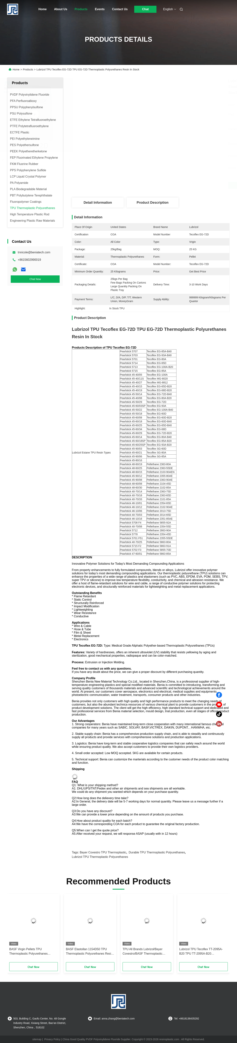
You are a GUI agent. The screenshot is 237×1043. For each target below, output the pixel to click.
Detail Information (98, 202)
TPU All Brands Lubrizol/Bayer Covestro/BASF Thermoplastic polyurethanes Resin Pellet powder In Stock (145, 952)
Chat (145, 9)
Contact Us (120, 9)
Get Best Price (170, 185)
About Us (60, 9)
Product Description (152, 202)
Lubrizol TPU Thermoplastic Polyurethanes (100, 856)
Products (81, 9)
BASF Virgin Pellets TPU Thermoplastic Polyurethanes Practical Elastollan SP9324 (28, 952)
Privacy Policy (52, 1039)
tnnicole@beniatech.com (34, 252)
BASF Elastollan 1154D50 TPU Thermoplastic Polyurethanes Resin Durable (89, 952)
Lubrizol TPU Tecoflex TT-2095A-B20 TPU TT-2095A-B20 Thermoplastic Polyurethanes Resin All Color (202, 952)
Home (43, 9)
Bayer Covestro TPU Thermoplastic (103, 852)
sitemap (36, 1039)
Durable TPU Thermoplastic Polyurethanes (157, 852)
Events (99, 9)
